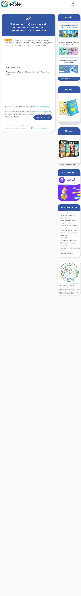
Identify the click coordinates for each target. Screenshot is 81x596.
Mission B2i (63, 238)
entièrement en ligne (40, 112)
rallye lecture (41, 126)
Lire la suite (43, 117)
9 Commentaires (41, 128)
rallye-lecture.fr (44, 106)
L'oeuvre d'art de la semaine (69, 225)
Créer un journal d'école (67, 220)
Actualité (69, 17)
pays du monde (32, 126)
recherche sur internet (20, 128)
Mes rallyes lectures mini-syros (69, 230)
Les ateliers (63, 228)
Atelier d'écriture (65, 218)
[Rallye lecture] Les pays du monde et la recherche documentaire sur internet (28, 27)
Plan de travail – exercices (68, 243)
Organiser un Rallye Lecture (68, 240)
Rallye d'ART (64, 246)
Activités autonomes (66, 213)
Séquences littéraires (66, 253)
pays (25, 126)
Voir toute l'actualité (69, 78)
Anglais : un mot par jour (67, 215)
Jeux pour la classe (66, 223)
